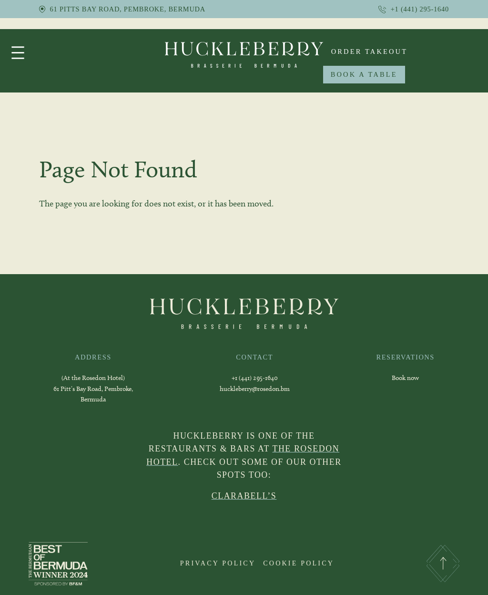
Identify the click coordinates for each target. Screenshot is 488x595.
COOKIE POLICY (298, 563)
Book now (405, 378)
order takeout (369, 51)
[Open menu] (18, 52)
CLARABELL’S (244, 496)
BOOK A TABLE (364, 74)
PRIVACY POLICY (217, 563)
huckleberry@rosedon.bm (255, 389)
